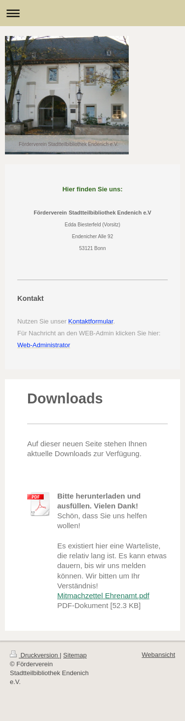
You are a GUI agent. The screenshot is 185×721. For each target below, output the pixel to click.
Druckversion (35, 655)
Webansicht (158, 654)
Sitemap (75, 655)
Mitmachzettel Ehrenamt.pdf (103, 595)
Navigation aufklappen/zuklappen (92, 13)
